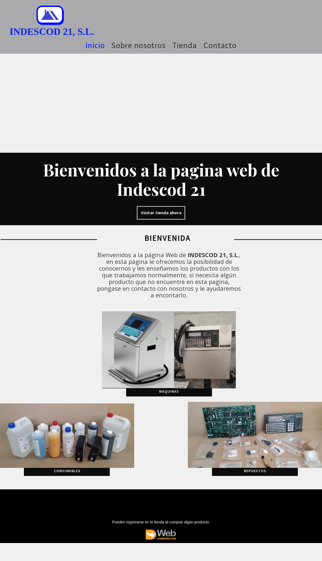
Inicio (95, 45)
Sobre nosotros (138, 45)
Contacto (220, 45)
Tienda (184, 45)
